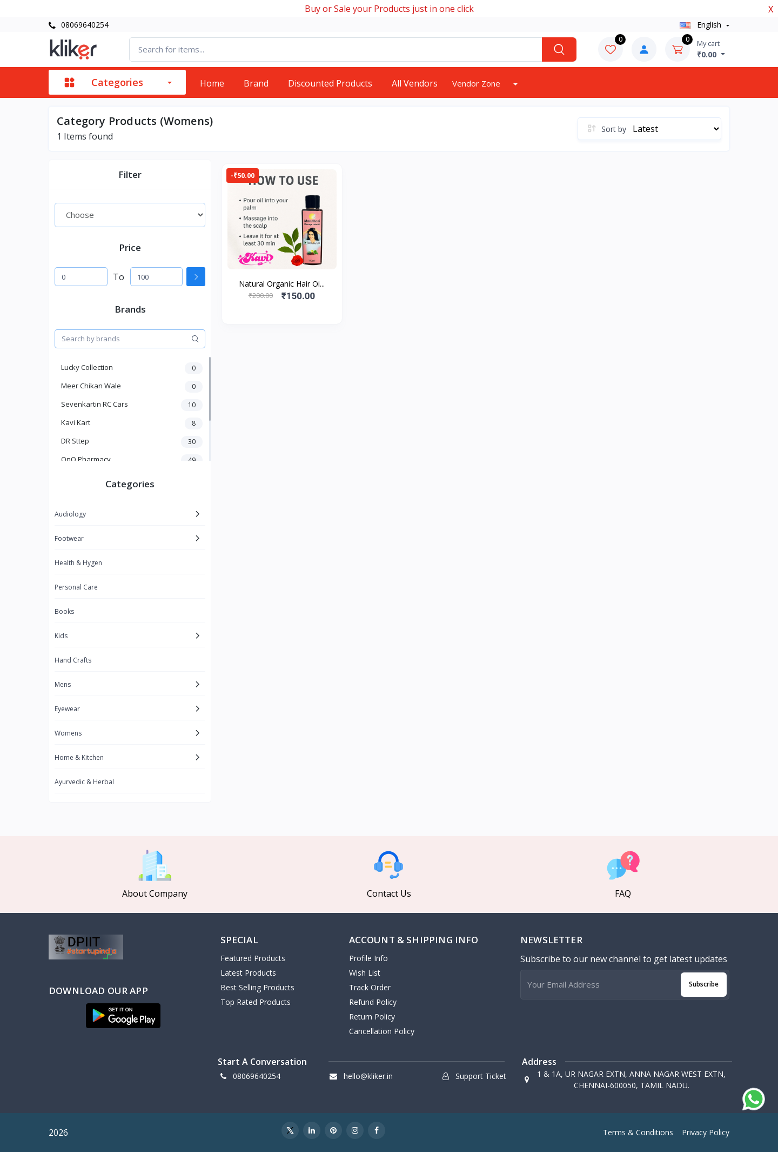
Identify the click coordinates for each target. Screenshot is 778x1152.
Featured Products (252, 958)
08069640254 (79, 24)
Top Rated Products (255, 1002)
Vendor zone (477, 83)
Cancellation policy (381, 1031)
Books (64, 611)
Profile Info (368, 958)
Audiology (70, 514)
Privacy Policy (705, 1132)
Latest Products (248, 973)
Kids (61, 635)
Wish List (364, 973)
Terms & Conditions (638, 1132)
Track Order (370, 987)
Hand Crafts (73, 660)
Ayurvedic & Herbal (84, 781)
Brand (256, 83)
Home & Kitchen (79, 757)
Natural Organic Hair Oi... (282, 284)
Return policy (372, 1016)
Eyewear (67, 708)
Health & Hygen (78, 562)
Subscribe (704, 984)
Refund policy (373, 1002)
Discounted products (330, 83)
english (701, 24)
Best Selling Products (257, 987)
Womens (68, 733)
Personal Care (76, 587)
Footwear (69, 538)
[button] (123, 1015)
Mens (63, 684)
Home (212, 83)
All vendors (415, 83)
